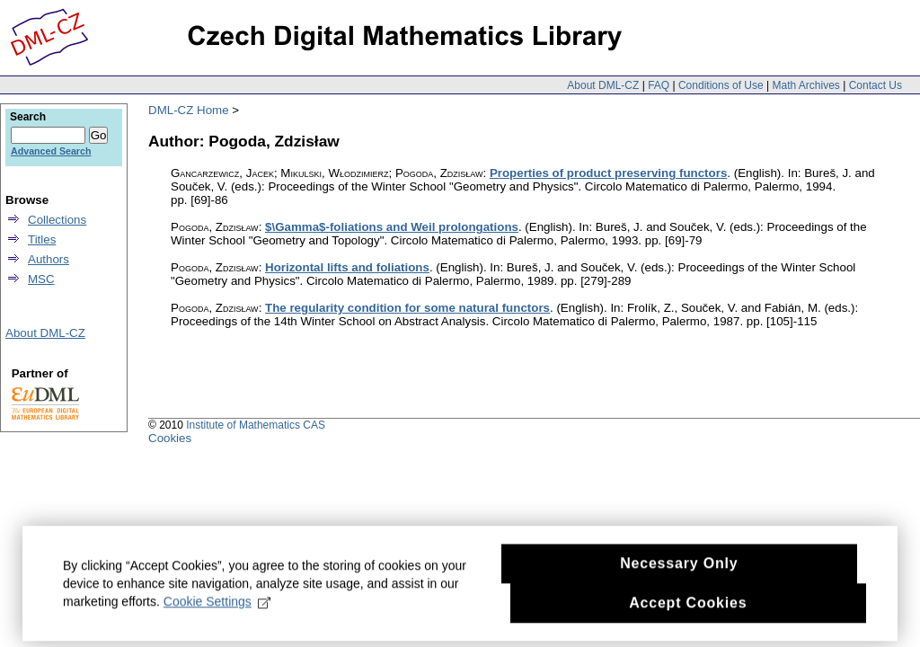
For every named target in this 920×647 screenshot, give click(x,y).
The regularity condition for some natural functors (407, 308)
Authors (48, 259)
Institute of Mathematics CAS (255, 425)
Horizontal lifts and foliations (347, 267)
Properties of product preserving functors (608, 173)
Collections (57, 219)
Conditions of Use (721, 85)
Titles (42, 239)
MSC (41, 279)
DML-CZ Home (188, 110)
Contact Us (875, 85)
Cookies (169, 438)
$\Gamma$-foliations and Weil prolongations (391, 227)
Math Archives (805, 85)
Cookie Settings (217, 614)
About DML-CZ (603, 85)
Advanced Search (51, 151)
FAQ (658, 85)
